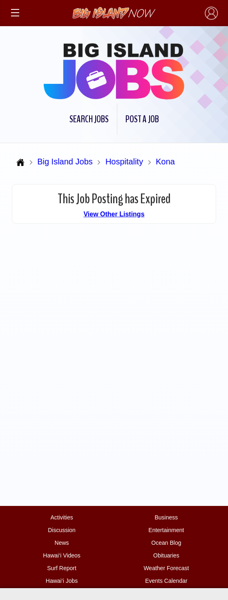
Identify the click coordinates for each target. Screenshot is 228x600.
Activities (61, 517)
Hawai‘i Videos (61, 555)
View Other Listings (113, 214)
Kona (165, 161)
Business (166, 517)
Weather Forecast (166, 568)
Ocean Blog (166, 542)
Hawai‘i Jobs (62, 581)
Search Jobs (89, 119)
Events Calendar (166, 581)
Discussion (62, 530)
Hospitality (124, 161)
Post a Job (142, 119)
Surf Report (61, 568)
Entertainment (166, 530)
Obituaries (166, 555)
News (62, 542)
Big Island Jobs (65, 161)
